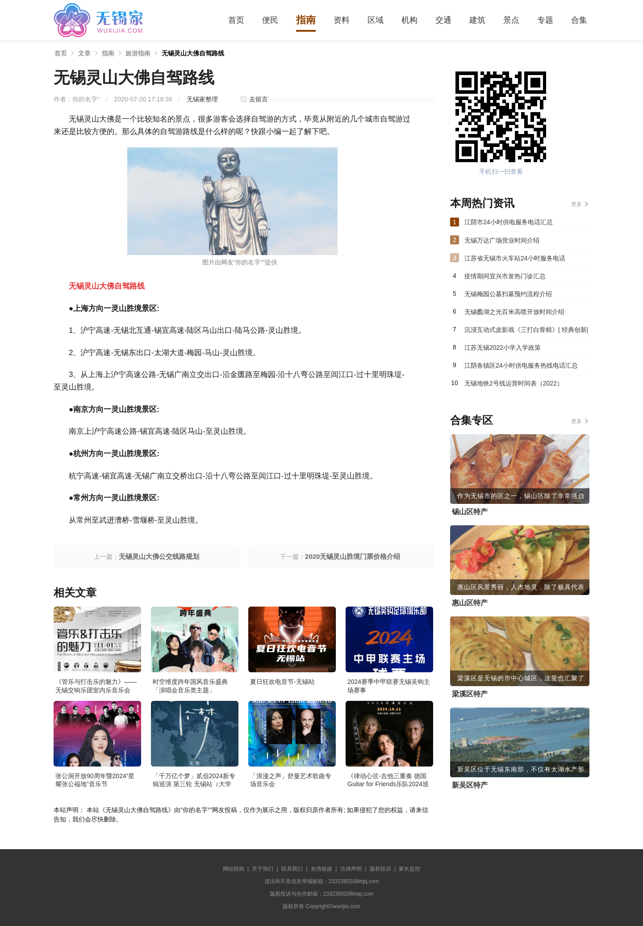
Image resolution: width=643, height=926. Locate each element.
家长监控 (409, 869)
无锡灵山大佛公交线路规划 (159, 556)
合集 (579, 20)
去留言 (258, 99)
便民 (270, 20)
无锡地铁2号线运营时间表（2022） (513, 383)
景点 (511, 20)
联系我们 (292, 869)
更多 (576, 204)
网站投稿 (233, 869)
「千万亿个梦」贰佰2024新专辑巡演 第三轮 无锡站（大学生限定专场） (194, 784)
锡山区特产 (470, 511)
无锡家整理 (202, 99)
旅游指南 (137, 53)
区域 (375, 20)
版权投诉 (380, 869)
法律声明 (351, 869)
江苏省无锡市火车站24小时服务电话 (514, 258)
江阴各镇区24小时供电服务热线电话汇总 (521, 365)
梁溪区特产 (470, 694)
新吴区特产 (470, 785)
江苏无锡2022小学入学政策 (502, 347)
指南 (306, 19)
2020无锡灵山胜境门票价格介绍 (352, 556)
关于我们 (262, 869)
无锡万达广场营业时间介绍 (501, 240)
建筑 (477, 20)
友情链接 (321, 869)
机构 (409, 20)
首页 (236, 20)
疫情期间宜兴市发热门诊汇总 (505, 276)
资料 (342, 20)
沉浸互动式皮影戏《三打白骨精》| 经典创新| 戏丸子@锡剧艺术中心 (526, 332)
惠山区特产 (470, 603)
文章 (84, 53)
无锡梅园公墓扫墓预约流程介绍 (508, 293)
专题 (545, 20)
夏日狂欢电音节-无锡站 (282, 681)
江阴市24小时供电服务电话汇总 (508, 222)
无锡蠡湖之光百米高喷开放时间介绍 (514, 311)
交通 (443, 20)
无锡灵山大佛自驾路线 (193, 53)
